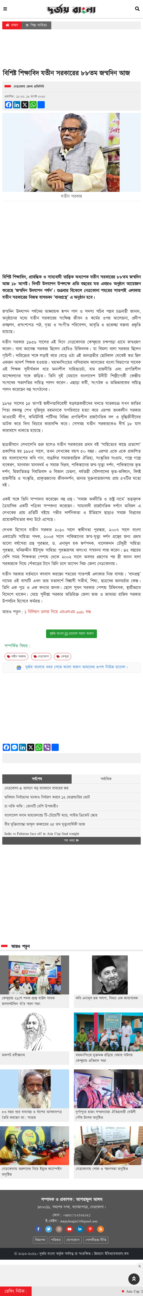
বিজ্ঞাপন (40, 1240)
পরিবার (55, 1240)
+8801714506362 (77, 1215)
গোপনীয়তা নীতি (95, 1240)
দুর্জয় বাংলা (47, 1254)
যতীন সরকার (16, 656)
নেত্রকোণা (41, 656)
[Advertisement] (71, 50)
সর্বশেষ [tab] (37, 779)
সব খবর (71, 840)
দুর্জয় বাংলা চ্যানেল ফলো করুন (72, 633)
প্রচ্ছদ (12, 25)
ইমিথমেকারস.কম (117, 1254)
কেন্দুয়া (62, 656)
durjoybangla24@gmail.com (79, 1221)
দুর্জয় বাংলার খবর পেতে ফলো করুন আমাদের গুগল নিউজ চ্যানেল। (77, 667)
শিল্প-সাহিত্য (36, 25)
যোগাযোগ (72, 1240)
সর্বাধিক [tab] (106, 779)
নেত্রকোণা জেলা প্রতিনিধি (29, 86)
